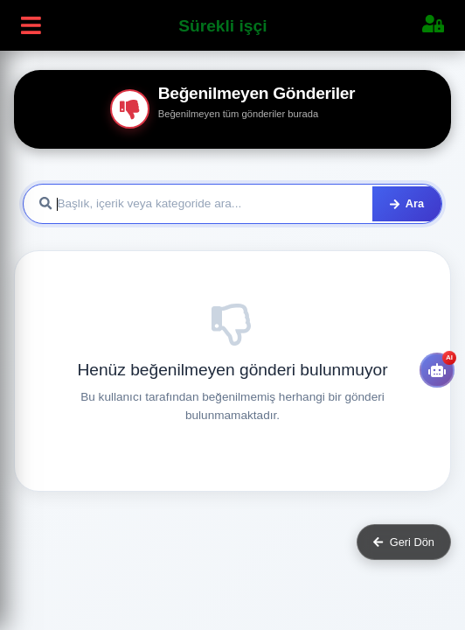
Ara (407, 203)
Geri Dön (403, 542)
